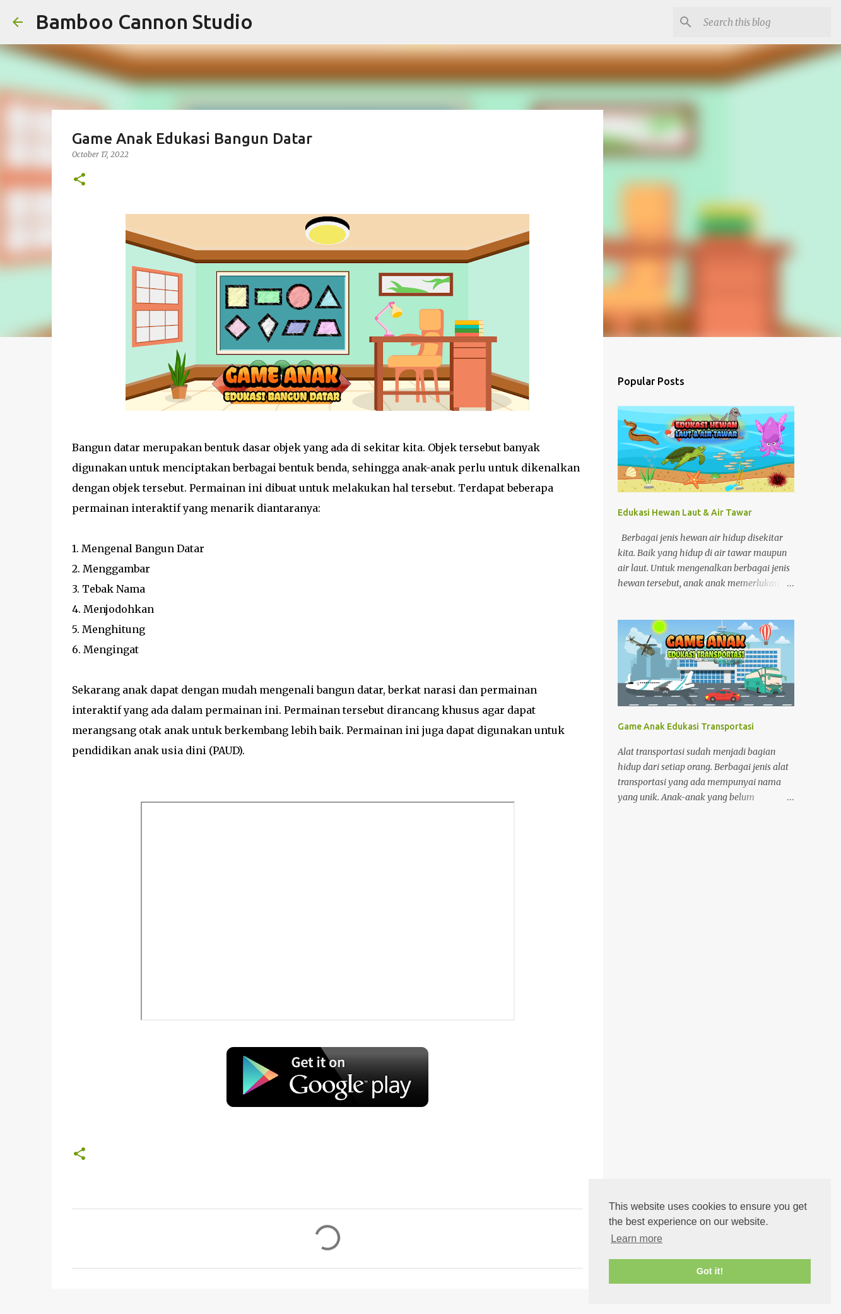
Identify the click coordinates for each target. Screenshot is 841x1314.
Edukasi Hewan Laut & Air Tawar (685, 512)
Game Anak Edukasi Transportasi (686, 726)
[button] (79, 180)
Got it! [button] (710, 1271)
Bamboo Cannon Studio (144, 21)
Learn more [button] (636, 1238)
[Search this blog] (764, 22)
